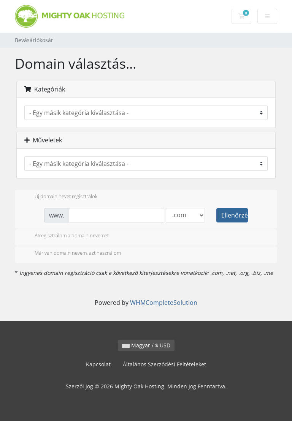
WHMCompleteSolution (163, 302)
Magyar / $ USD (146, 345)
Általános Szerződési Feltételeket (164, 364)
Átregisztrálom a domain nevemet (65, 236)
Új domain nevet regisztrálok (59, 197)
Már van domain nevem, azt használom (71, 253)
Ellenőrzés (234, 215)
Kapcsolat (98, 364)
